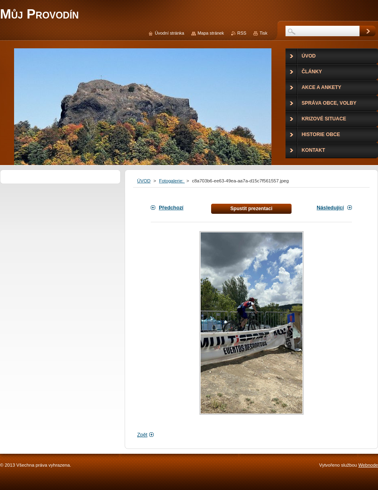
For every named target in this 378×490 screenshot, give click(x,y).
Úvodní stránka (169, 33)
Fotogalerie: (172, 180)
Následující (330, 208)
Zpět (142, 435)
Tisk (263, 33)
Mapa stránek (210, 33)
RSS (241, 33)
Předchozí (171, 208)
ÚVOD (143, 180)
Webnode (368, 465)
